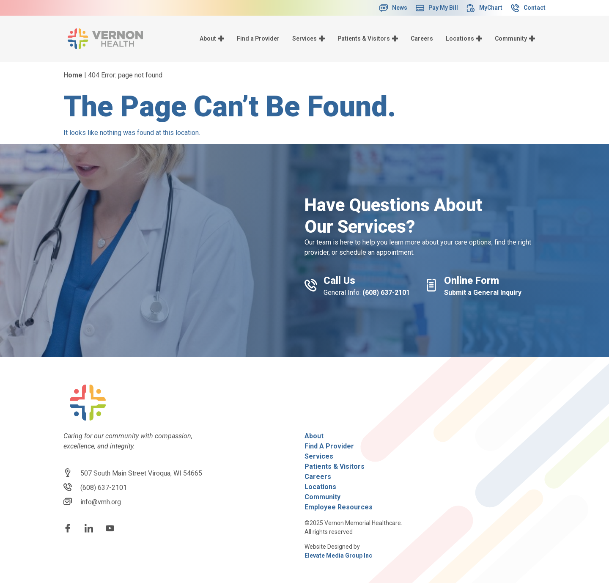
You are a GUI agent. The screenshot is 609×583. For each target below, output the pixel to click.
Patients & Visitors (367, 38)
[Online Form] (431, 285)
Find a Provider (258, 38)
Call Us (339, 280)
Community (515, 38)
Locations (464, 38)
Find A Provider (329, 446)
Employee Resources (338, 507)
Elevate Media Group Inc (338, 555)
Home (72, 75)
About (212, 38)
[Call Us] (310, 285)
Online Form (471, 280)
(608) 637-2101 (386, 293)
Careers (422, 38)
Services (308, 38)
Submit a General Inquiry (482, 293)
